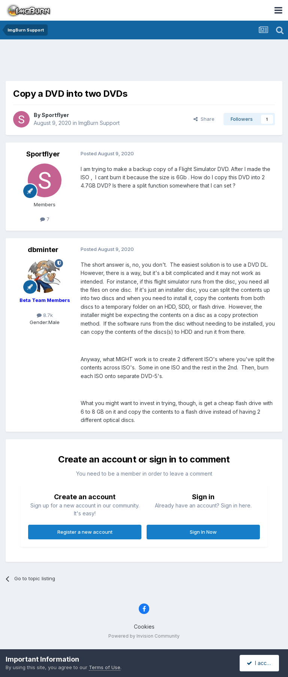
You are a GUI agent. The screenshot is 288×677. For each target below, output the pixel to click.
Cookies (144, 626)
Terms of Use (104, 667)
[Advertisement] (144, 62)
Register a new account (84, 532)
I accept (260, 663)
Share (204, 119)
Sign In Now (203, 532)
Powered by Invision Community (144, 636)
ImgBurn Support (99, 123)
